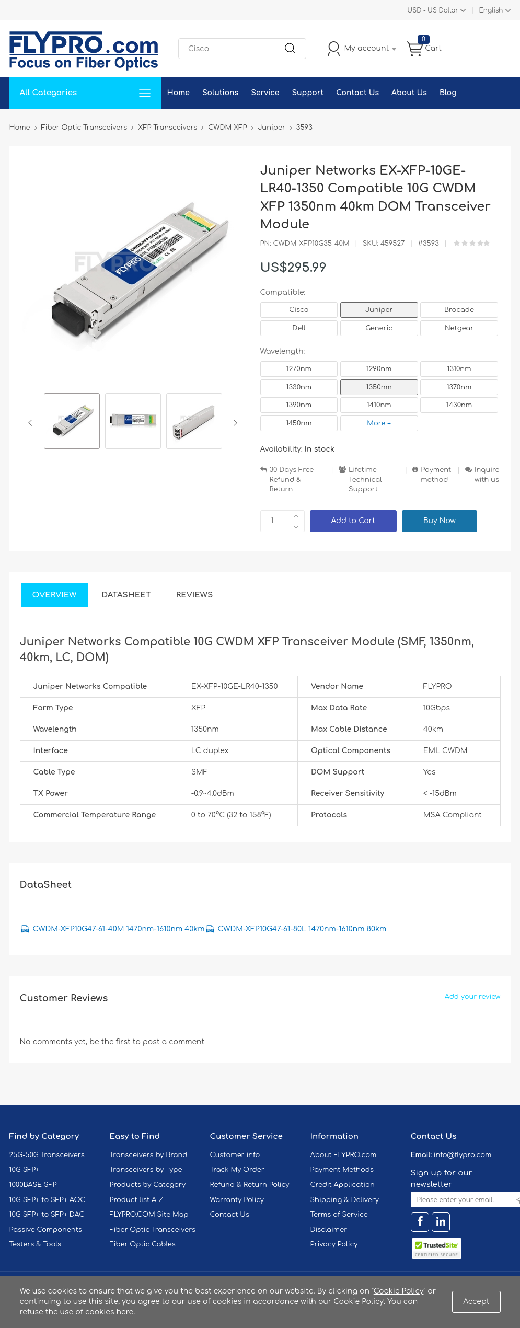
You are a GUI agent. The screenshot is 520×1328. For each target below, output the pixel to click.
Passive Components (45, 1229)
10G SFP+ (24, 1169)
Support (307, 93)
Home (178, 93)
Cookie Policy (399, 1291)
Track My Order (237, 1169)
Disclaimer (329, 1229)
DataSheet (126, 595)
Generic (378, 328)
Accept (476, 1302)
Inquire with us (487, 474)
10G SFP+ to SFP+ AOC (47, 1200)
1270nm (298, 369)
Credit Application (342, 1184)
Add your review (473, 996)
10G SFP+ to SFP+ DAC (47, 1214)
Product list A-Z (137, 1200)
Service (265, 93)
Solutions (220, 93)
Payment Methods (342, 1169)
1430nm (459, 405)
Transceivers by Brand (149, 1155)
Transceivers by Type (146, 1169)
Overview (54, 595)
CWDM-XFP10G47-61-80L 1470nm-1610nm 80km (302, 929)
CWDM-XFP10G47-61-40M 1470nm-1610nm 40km (119, 929)
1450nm (298, 423)
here (125, 1312)
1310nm (459, 369)
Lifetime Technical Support (365, 479)
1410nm (379, 405)
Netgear (459, 328)
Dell (298, 328)
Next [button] (233, 423)
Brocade (459, 310)
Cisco (298, 310)
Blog (448, 93)
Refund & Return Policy (250, 1184)
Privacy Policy (334, 1244)
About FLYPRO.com (343, 1155)
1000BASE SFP (33, 1184)
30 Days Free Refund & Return (292, 479)
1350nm (379, 387)
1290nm (379, 369)
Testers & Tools (35, 1244)
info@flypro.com (463, 1155)
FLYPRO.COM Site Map (149, 1214)
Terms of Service (339, 1214)
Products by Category (148, 1184)
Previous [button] (32, 423)
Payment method (436, 474)
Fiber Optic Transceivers (153, 1229)
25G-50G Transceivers (47, 1155)
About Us (409, 93)
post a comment (173, 1042)
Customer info (235, 1155)
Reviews (194, 595)
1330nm (299, 387)
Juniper (378, 310)
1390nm (299, 405)
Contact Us (357, 93)
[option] (71, 422)
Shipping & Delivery (344, 1200)
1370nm (459, 387)
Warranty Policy (237, 1200)
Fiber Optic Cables (143, 1244)
